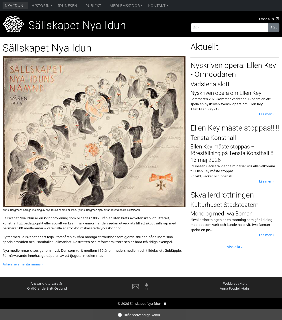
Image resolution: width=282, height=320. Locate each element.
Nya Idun (14, 5)
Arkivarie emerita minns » (23, 264)
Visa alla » (235, 246)
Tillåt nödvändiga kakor (141, 314)
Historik (42, 5)
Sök (273, 27)
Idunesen (67, 5)
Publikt (93, 5)
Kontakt (158, 5)
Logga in (269, 18)
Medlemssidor (126, 5)
